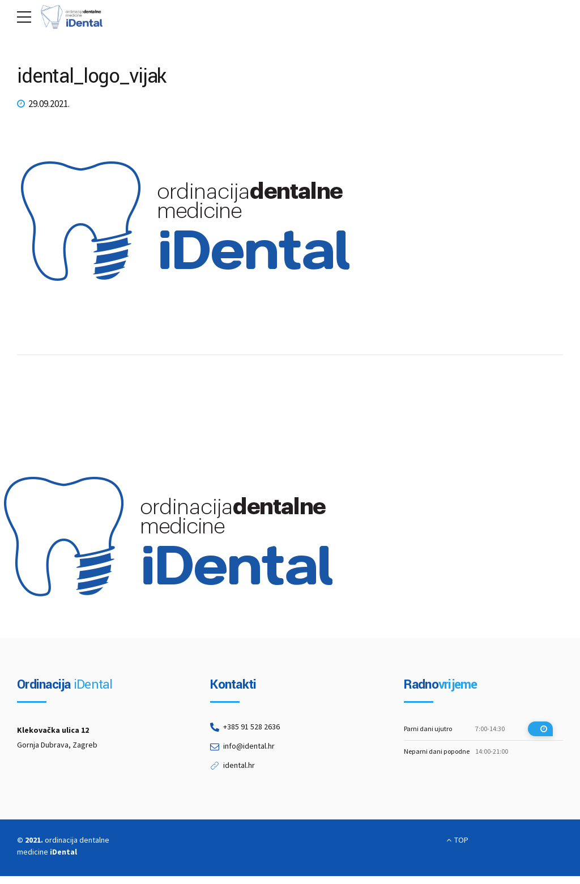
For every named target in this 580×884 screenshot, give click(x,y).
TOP (461, 840)
